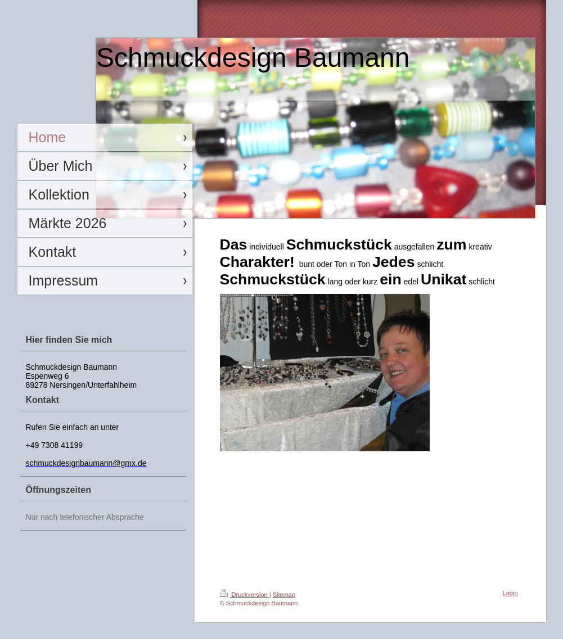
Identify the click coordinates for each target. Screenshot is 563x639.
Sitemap (284, 594)
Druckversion (244, 594)
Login (510, 593)
